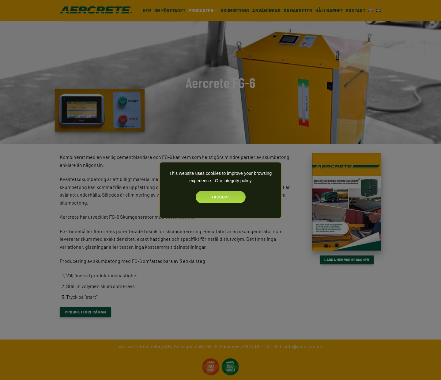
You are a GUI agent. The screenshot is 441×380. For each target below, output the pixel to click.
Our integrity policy (233, 180)
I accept (220, 197)
